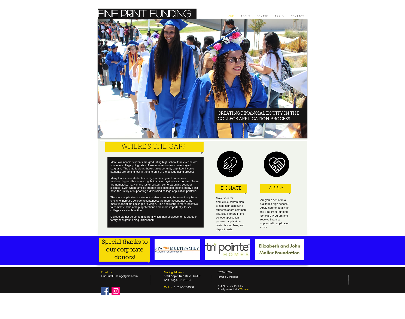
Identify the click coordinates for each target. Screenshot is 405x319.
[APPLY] (276, 188)
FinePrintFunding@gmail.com (119, 276)
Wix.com (244, 289)
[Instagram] (116, 291)
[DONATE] (231, 188)
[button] (202, 78)
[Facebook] (105, 291)
